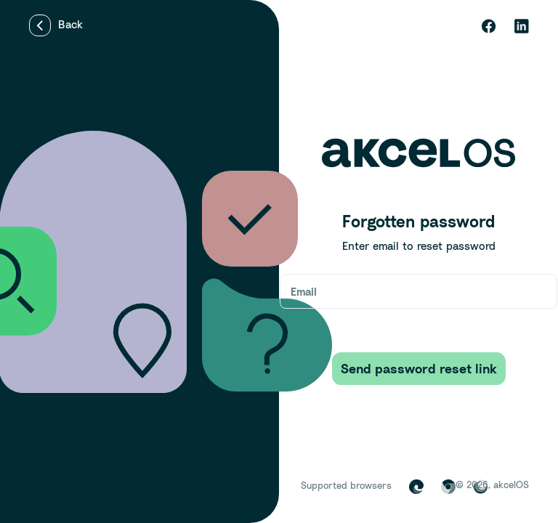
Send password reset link (419, 368)
